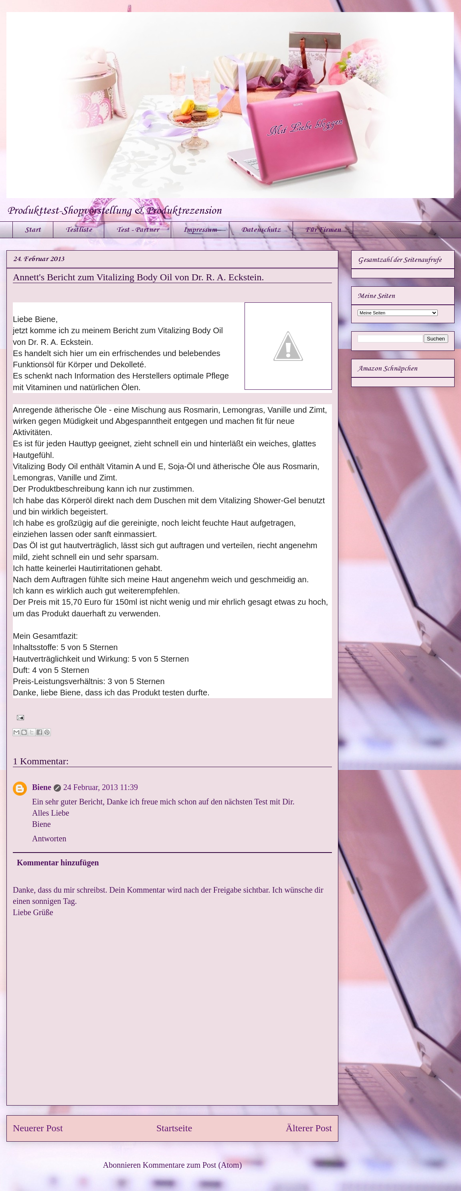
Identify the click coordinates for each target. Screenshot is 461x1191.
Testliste (78, 229)
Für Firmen (323, 229)
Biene (41, 787)
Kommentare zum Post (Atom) (192, 1165)
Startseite (174, 1128)
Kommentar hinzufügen (58, 862)
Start (33, 229)
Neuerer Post (38, 1128)
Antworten (49, 838)
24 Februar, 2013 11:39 (100, 787)
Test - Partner (137, 229)
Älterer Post (309, 1128)
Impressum (200, 229)
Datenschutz (261, 229)
